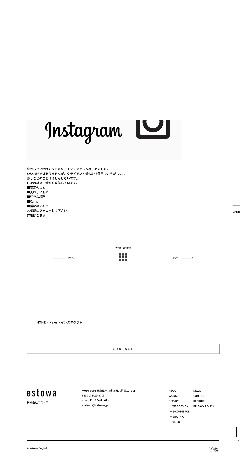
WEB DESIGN (180, 406)
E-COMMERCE (180, 411)
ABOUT (173, 390)
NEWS (197, 390)
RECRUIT (199, 401)
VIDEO (176, 422)
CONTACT (199, 396)
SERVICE (174, 401)
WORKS (174, 396)
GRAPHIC (178, 416)
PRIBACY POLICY (203, 406)
